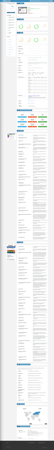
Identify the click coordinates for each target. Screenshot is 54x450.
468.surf (10, 28)
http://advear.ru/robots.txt (31, 100)
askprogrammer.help (11, 49)
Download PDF (42, 16)
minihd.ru (10, 33)
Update (11, 12)
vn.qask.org (10, 39)
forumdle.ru (10, 20)
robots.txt (10, 54)
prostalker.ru (10, 25)
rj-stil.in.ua (10, 44)
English (46, 447)
